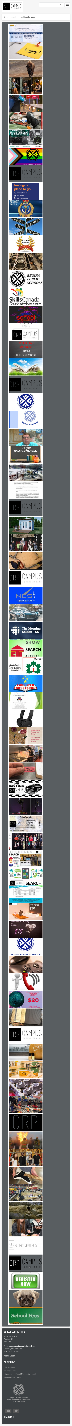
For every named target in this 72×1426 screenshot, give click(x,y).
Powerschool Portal (13, 1374)
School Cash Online (13, 1378)
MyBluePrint (10, 1367)
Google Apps (10, 1371)
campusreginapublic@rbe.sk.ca (22, 1346)
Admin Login (9, 1356)
